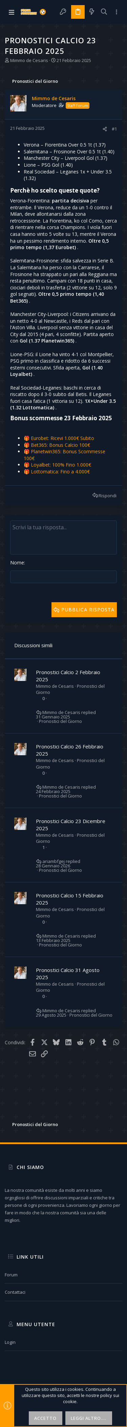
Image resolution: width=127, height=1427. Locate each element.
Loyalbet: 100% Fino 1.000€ (61, 464)
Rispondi (108, 495)
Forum (11, 1275)
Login (10, 1342)
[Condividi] (104, 129)
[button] (11, 11)
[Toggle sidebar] (116, 11)
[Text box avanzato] (63, 537)
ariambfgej (53, 861)
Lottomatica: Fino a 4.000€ (60, 471)
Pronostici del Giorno (60, 721)
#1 (114, 129)
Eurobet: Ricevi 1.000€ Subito (62, 438)
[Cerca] (104, 12)
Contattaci (15, 1292)
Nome (17, 562)
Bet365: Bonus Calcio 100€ (60, 445)
